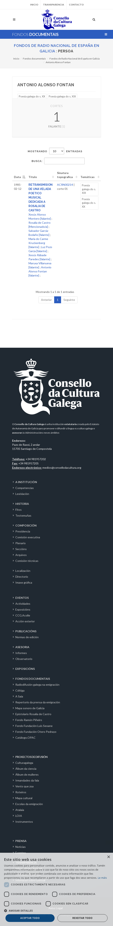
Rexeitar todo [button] (82, 918)
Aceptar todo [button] (30, 918)
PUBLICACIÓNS (25, 631)
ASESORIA (22, 647)
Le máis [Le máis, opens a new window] (102, 878)
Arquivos (21, 555)
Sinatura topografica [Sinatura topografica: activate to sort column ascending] (65, 175)
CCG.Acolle (22, 615)
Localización (22, 570)
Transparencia (53, 4)
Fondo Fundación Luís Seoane (34, 725)
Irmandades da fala (27, 780)
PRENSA (20, 841)
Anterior (46, 299)
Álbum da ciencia (25, 768)
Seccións (21, 549)
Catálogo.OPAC (25, 737)
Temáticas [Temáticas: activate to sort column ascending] (87, 177)
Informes (21, 653)
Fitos (18, 509)
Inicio (34, 4)
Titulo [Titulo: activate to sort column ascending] (33, 177)
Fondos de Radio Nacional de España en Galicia (75, 58)
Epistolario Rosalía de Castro (33, 714)
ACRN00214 (65, 184)
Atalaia (19, 810)
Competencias (24, 488)
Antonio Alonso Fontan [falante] (40, 271)
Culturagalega (24, 762)
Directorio (21, 576)
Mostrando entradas (55, 151)
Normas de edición (27, 637)
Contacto (76, 4)
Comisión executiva (27, 537)
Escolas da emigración (29, 804)
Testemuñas (23, 515)
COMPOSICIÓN (26, 525)
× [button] (108, 857)
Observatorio (23, 659)
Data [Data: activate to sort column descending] (17, 177)
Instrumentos (24, 821)
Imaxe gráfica (23, 582)
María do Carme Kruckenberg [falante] (38, 243)
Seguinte (69, 299)
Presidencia (22, 531)
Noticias (20, 846)
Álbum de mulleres (27, 774)
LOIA (18, 815)
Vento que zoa (24, 786)
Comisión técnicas (26, 560)
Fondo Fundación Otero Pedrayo (35, 731)
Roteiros (20, 792)
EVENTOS (22, 597)
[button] (56, 911)
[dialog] (56, 889)
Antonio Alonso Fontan (58, 62)
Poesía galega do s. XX (32, 96)
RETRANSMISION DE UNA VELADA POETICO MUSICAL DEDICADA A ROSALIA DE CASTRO (41, 197)
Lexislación (22, 493)
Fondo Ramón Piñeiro (28, 720)
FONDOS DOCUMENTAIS (32, 678)
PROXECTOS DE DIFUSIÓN (31, 757)
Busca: (58, 161)
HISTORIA (22, 503)
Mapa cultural (23, 798)
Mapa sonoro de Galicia (29, 708)
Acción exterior (25, 621)
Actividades (22, 603)
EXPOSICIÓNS (25, 668)
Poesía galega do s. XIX (62, 96)
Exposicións (22, 609)
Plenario (20, 543)
